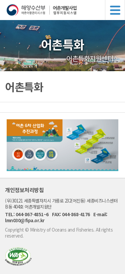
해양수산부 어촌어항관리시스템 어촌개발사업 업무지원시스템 (66, 10)
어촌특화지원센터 (89, 58)
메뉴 (115, 10)
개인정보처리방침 (24, 190)
